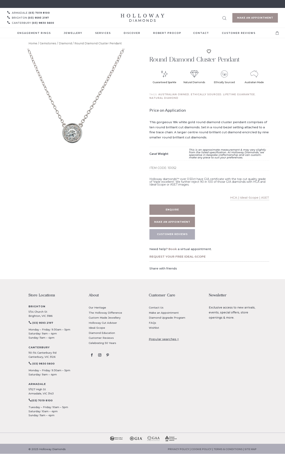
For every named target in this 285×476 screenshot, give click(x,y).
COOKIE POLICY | (202, 449)
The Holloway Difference (105, 312)
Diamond (65, 43)
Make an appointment (172, 221)
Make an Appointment (255, 17)
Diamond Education (102, 332)
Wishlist (154, 327)
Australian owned (173, 94)
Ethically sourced (206, 94)
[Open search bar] (224, 17)
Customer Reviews (101, 337)
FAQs (152, 322)
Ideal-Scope (97, 327)
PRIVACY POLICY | (179, 449)
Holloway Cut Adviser (103, 322)
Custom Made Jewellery (105, 317)
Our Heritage (97, 307)
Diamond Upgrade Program (167, 317)
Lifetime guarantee (239, 94)
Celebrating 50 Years (102, 343)
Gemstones (48, 43)
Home (32, 43)
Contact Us (156, 307)
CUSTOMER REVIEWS (172, 234)
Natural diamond (163, 97)
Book (172, 249)
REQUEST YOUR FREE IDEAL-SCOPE (177, 256)
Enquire (172, 209)
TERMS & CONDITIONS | (229, 449)
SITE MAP (250, 449)
